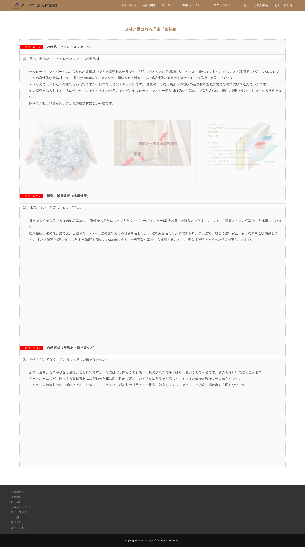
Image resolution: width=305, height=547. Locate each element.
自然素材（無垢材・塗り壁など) (69, 347)
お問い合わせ (284, 5)
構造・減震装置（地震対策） (67, 196)
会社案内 (149, 5)
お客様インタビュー (193, 5)
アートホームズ (147, 540)
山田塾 (242, 5)
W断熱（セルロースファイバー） (70, 47)
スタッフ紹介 (222, 5)
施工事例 (168, 5)
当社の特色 (129, 5)
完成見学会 (260, 5)
